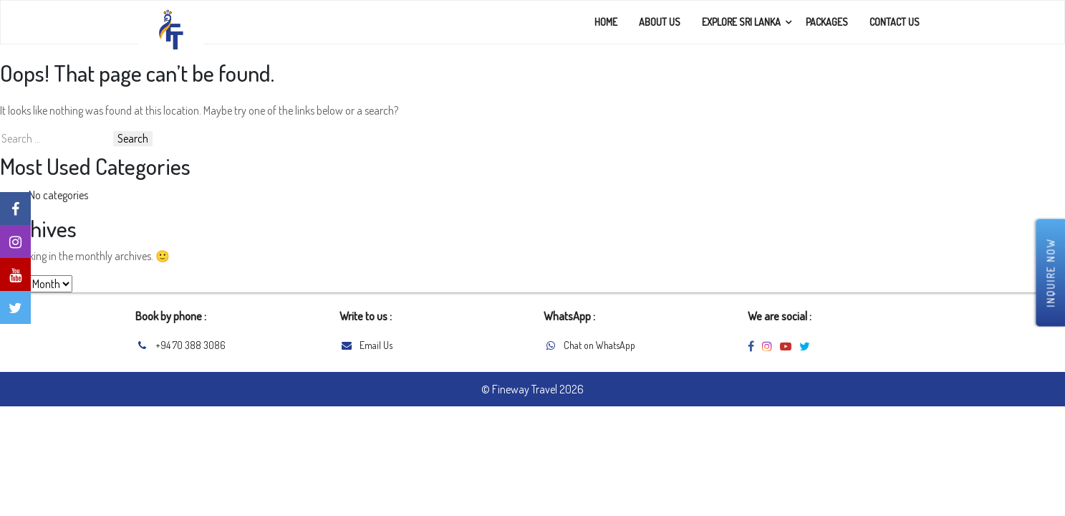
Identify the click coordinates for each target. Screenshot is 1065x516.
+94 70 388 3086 (190, 345)
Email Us (376, 345)
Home (605, 22)
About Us (659, 22)
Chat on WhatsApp (599, 345)
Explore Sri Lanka (741, 22)
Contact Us (894, 22)
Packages (827, 22)
